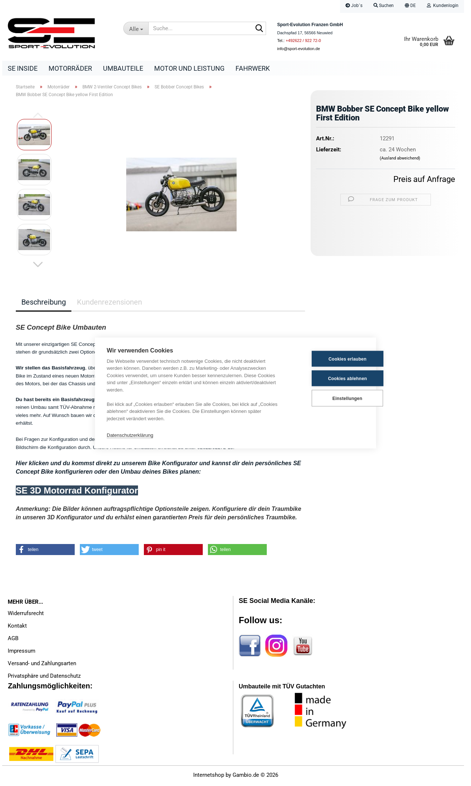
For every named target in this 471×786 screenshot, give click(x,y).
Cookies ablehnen (328, 378)
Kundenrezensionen (109, 303)
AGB (13, 640)
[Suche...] (135, 28)
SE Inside (23, 68)
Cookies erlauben (328, 358)
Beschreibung (43, 303)
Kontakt (17, 627)
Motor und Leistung (189, 68)
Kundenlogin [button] (442, 5)
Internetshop (208, 776)
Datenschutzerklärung (130, 435)
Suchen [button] (383, 5)
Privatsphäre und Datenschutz (44, 677)
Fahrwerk (253, 68)
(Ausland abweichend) (400, 160)
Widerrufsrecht (26, 615)
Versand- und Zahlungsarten (42, 665)
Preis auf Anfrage (424, 181)
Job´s (354, 5)
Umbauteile (123, 68)
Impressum (21, 652)
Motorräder (70, 68)
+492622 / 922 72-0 (303, 40)
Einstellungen (328, 398)
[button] (410, 6)
